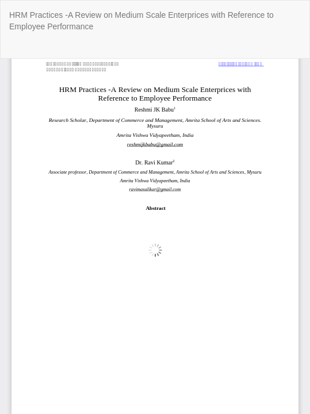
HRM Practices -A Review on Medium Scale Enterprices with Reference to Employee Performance (141, 20)
